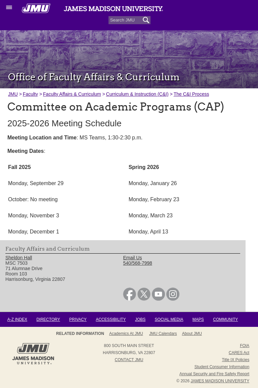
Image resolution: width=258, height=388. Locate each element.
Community (225, 319)
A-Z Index (17, 319)
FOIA (244, 345)
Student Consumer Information (222, 366)
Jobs (140, 319)
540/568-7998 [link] (137, 263)
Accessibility (111, 319)
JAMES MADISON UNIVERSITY (219, 381)
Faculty (30, 94)
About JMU (192, 333)
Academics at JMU (126, 333)
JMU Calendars (163, 333)
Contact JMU (129, 359)
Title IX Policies (236, 359)
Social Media (169, 319)
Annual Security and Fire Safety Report (214, 374)
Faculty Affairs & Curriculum (72, 94)
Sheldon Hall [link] (18, 257)
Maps (198, 319)
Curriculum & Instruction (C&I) (137, 94)
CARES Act (239, 352)
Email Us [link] (132, 257)
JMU (13, 94)
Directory (48, 319)
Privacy (78, 319)
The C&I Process (191, 94)
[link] (129, 299)
